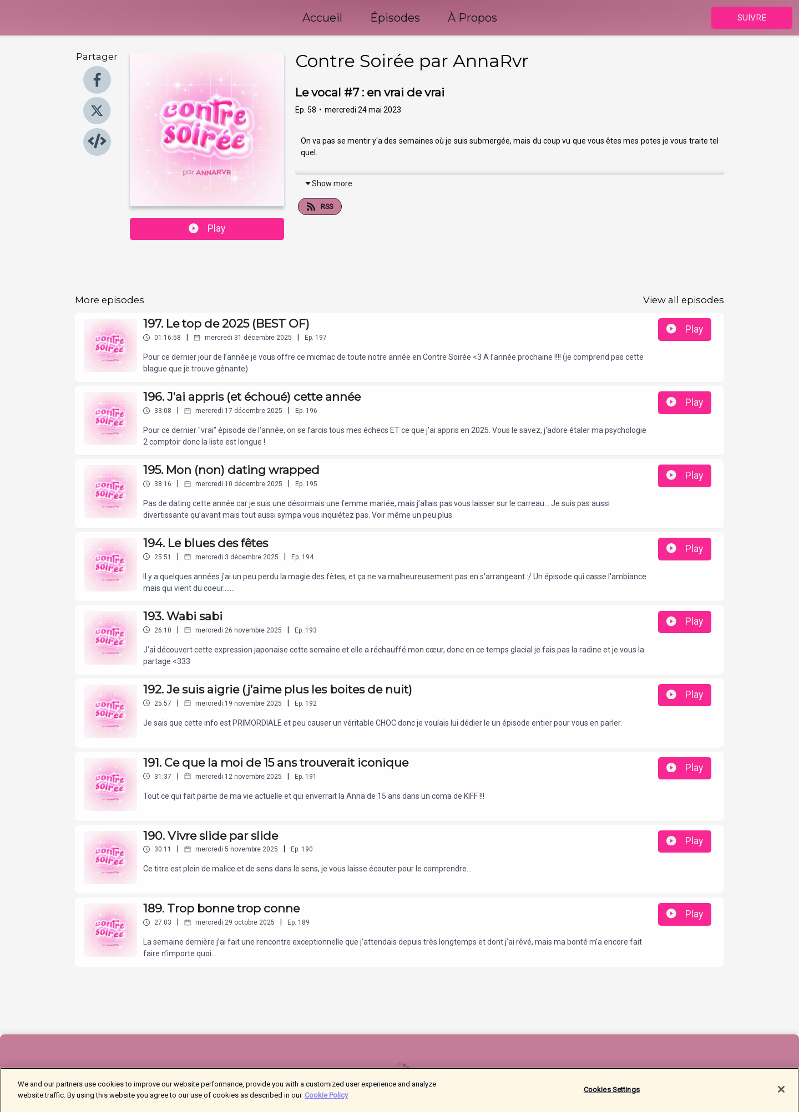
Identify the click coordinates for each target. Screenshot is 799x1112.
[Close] (781, 1095)
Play (207, 228)
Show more (328, 183)
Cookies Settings (612, 1095)
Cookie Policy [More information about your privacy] (326, 1100)
